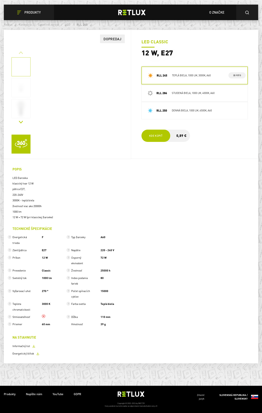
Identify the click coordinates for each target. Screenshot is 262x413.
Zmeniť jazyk (227, 397)
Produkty (10, 394)
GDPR (77, 394)
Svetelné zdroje (48, 24)
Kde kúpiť (155, 135)
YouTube (58, 394)
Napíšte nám (34, 394)
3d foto (237, 75)
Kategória (25, 24)
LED (67, 24)
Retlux (8, 24)
